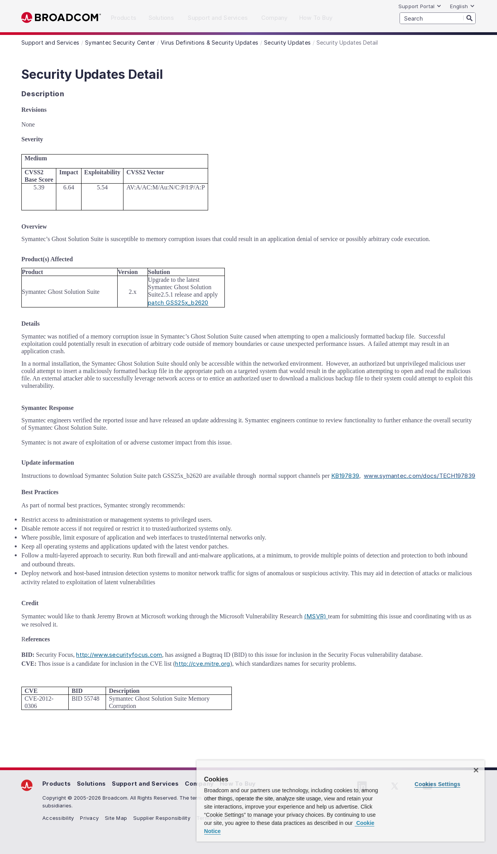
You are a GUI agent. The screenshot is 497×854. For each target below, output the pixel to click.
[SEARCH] (437, 18)
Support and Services (145, 783)
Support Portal (420, 6)
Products (56, 783)
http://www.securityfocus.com (119, 654)
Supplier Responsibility (161, 818)
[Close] (476, 770)
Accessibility (58, 818)
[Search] (469, 18)
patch (178, 302)
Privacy (89, 818)
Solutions (91, 783)
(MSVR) (316, 616)
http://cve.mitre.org (202, 663)
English (462, 6)
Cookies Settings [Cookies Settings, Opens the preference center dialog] (438, 784)
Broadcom (61, 18)
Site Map (116, 818)
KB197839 (345, 475)
